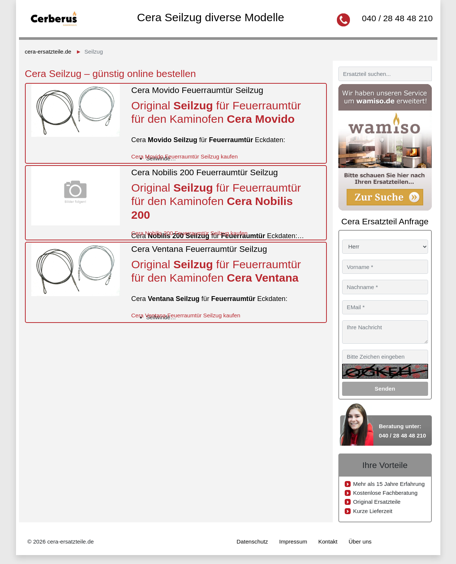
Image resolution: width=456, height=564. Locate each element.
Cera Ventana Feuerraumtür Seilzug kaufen (185, 315)
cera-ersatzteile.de (48, 51)
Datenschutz (252, 541)
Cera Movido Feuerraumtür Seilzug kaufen (184, 156)
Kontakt (328, 541)
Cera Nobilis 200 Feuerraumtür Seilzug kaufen (189, 233)
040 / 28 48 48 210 (397, 18)
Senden (385, 388)
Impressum (293, 541)
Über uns (360, 541)
